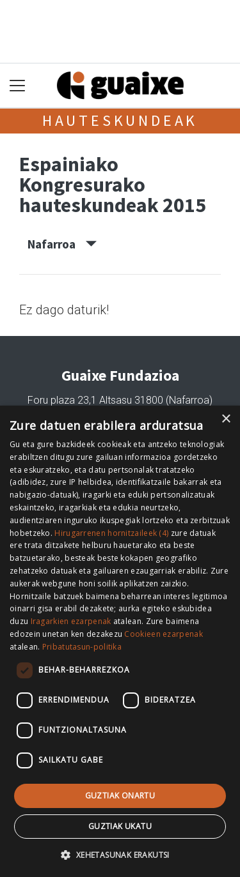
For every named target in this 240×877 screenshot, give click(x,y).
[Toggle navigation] (17, 86)
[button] (119, 854)
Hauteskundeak (120, 120)
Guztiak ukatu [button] (120, 826)
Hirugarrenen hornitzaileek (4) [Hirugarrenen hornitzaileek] (111, 533)
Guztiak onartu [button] (120, 795)
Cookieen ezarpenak (163, 634)
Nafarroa (62, 244)
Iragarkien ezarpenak (71, 621)
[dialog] (120, 641)
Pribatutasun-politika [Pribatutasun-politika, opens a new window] (82, 646)
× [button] (225, 419)
